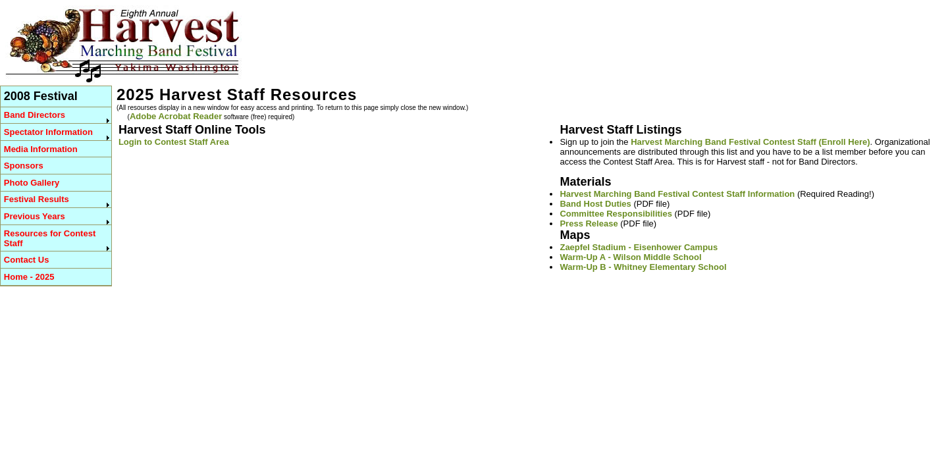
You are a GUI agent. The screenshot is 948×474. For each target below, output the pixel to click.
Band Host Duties (595, 204)
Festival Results (36, 199)
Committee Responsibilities (616, 214)
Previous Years (34, 216)
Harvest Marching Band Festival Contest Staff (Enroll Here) (750, 142)
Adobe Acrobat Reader (176, 116)
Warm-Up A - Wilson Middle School (630, 257)
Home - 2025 (29, 277)
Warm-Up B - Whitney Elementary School (643, 267)
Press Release (589, 223)
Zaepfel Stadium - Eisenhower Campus (639, 247)
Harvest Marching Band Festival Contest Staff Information (677, 194)
